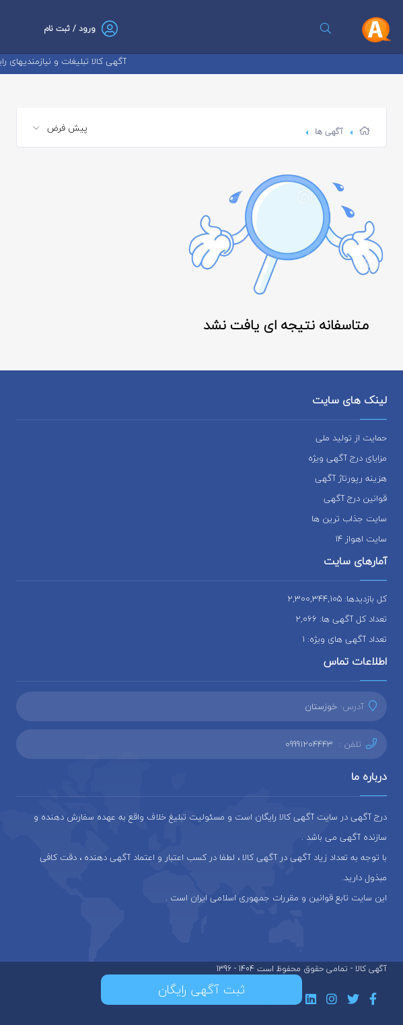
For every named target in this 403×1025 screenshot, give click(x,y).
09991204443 (309, 744)
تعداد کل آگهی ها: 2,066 (341, 618)
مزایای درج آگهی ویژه (347, 458)
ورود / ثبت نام (70, 29)
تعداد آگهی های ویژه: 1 (344, 639)
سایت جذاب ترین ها (349, 518)
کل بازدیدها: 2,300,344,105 (337, 598)
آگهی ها (329, 132)
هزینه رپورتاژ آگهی (351, 478)
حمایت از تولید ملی (351, 437)
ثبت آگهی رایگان (201, 989)
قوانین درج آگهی (355, 498)
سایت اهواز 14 (361, 538)
